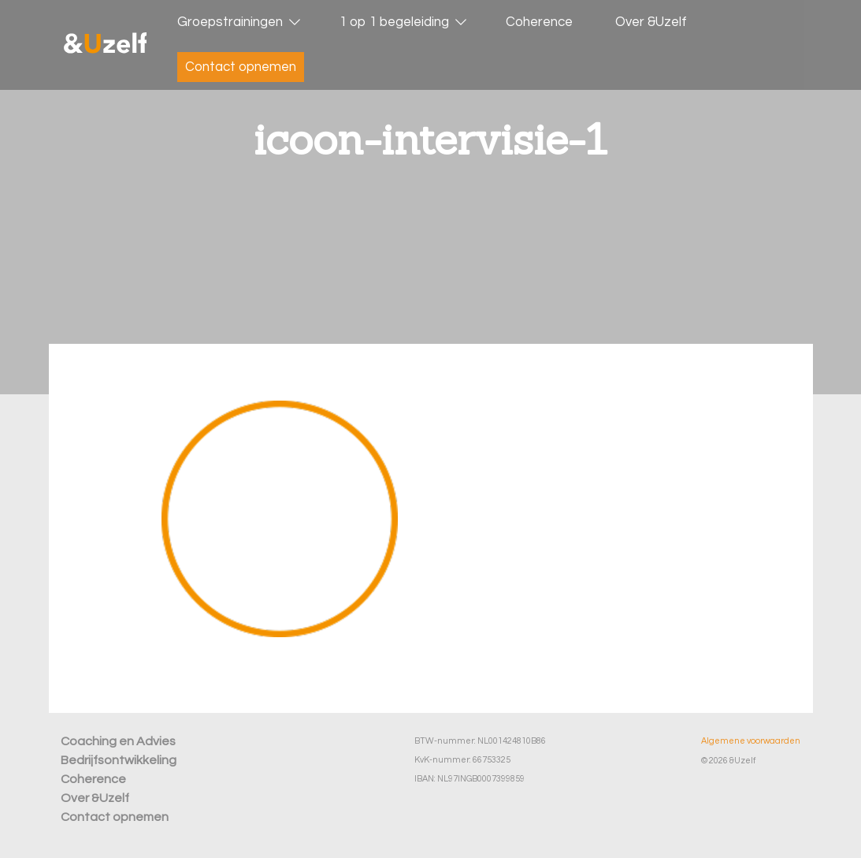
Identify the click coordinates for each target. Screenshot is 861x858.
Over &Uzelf (651, 22)
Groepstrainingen (230, 22)
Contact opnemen (240, 67)
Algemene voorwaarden (750, 741)
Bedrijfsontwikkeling (118, 760)
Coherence (539, 22)
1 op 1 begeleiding (394, 22)
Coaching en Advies (118, 741)
